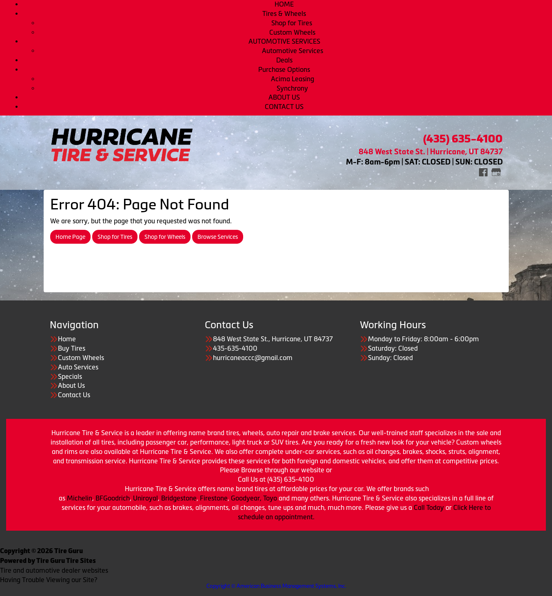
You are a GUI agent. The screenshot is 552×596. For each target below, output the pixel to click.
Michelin (79, 498)
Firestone (214, 498)
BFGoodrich (112, 498)
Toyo (271, 498)
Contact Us (74, 394)
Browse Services (217, 237)
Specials (70, 376)
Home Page (70, 237)
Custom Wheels (292, 32)
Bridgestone (179, 498)
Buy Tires (71, 348)
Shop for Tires (292, 23)
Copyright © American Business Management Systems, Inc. (276, 586)
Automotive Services (292, 50)
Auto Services (78, 367)
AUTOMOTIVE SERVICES (284, 41)
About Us (71, 385)
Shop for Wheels (164, 237)
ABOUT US (284, 97)
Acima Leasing (292, 78)
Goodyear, (246, 498)
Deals (284, 60)
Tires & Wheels (284, 13)
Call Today (430, 507)
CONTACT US (284, 106)
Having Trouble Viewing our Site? (48, 579)
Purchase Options (284, 69)
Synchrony (292, 88)
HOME (284, 4)
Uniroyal (145, 498)
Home (67, 338)
